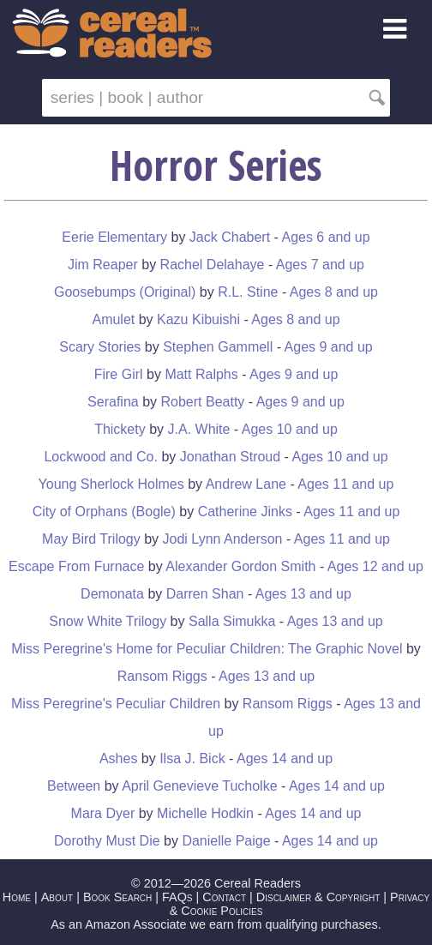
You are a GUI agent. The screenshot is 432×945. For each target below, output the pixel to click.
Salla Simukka (232, 621)
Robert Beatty (203, 401)
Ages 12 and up (375, 566)
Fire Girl (118, 374)
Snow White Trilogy (107, 621)
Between (73, 786)
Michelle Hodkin (205, 813)
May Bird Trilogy (91, 539)
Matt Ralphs (201, 374)
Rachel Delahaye (212, 264)
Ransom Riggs (162, 676)
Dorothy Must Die (107, 841)
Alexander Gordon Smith (240, 566)
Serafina (113, 401)
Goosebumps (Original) (124, 292)
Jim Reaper (103, 264)
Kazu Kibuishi (198, 319)
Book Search (117, 897)
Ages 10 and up (290, 429)
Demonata (112, 594)
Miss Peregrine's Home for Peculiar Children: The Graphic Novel (206, 648)
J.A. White (199, 429)
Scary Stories (100, 347)
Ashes (118, 758)
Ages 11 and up (345, 484)
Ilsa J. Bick (192, 758)
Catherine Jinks (245, 511)
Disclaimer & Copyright (318, 897)
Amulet (113, 319)
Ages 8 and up (334, 292)
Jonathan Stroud (230, 456)
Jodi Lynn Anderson (223, 539)
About (57, 897)
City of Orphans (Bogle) (104, 511)
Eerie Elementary (114, 237)
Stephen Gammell (218, 347)
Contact (224, 897)
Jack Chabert (229, 237)
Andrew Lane (246, 484)
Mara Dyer (103, 813)
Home (17, 897)
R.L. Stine (248, 292)
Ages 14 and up (285, 758)
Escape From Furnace (76, 566)
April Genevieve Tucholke (199, 786)
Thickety (120, 429)
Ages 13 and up (303, 594)
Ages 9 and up (329, 347)
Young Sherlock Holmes (111, 484)
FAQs (177, 897)
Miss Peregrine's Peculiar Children (115, 703)
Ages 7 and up (320, 264)
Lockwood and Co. (101, 456)
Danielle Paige (226, 841)
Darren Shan (207, 594)
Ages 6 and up (325, 237)
